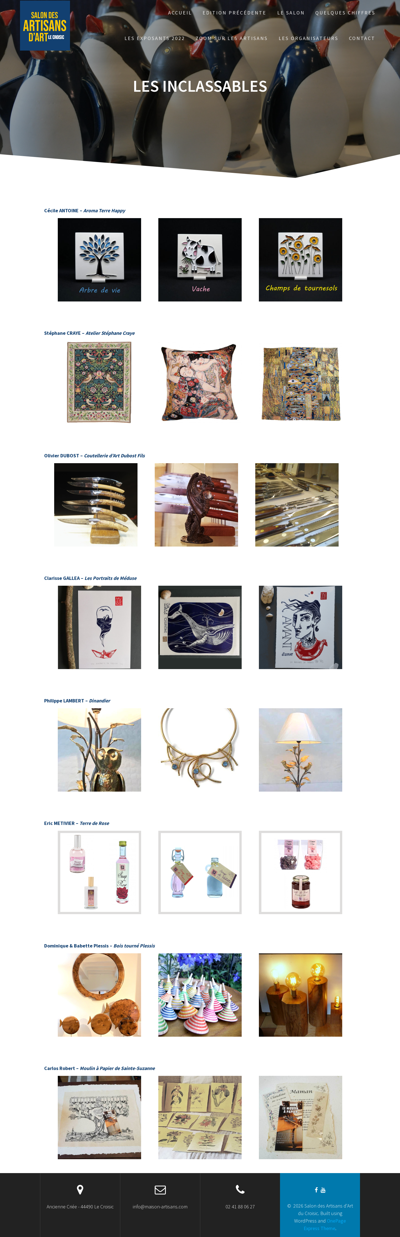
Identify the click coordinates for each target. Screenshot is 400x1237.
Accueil (180, 12)
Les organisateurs (308, 38)
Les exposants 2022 (154, 38)
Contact (362, 38)
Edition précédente (234, 12)
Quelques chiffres (345, 12)
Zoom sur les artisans (232, 38)
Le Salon (291, 12)
